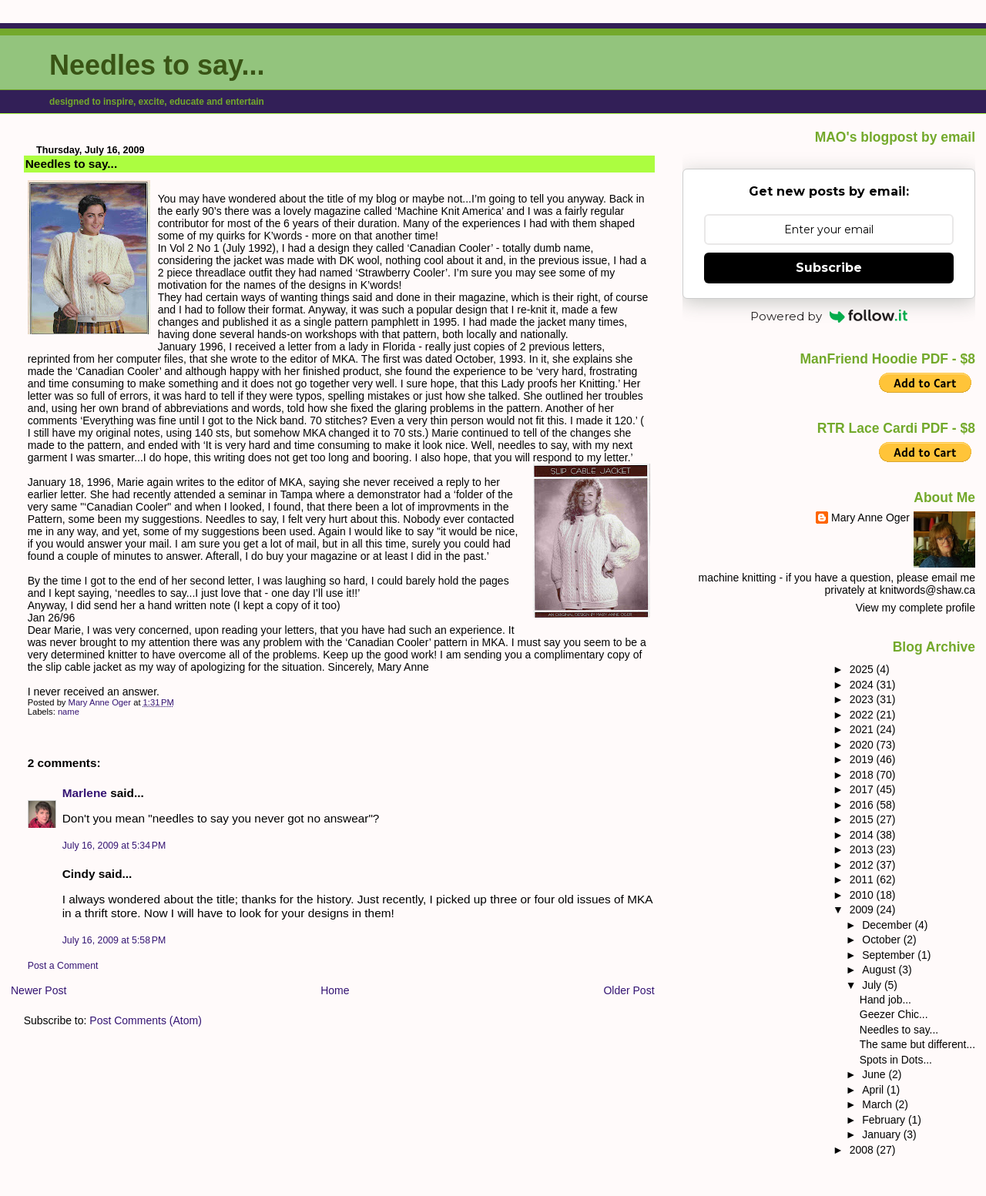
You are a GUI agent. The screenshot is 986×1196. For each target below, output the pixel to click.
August (880, 969)
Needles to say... (156, 65)
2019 (863, 759)
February (885, 1120)
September (889, 955)
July (873, 985)
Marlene (84, 792)
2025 (863, 669)
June (875, 1074)
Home (334, 990)
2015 (863, 819)
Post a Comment (63, 965)
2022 (863, 715)
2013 (863, 849)
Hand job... (885, 999)
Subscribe (829, 267)
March (878, 1104)
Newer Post (38, 990)
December (888, 925)
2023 (863, 699)
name (68, 711)
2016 (863, 805)
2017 (863, 789)
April (874, 1090)
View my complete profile (915, 607)
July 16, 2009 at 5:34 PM (114, 845)
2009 (863, 909)
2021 (863, 729)
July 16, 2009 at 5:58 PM (114, 940)
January (882, 1134)
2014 (863, 835)
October (882, 939)
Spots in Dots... (896, 1060)
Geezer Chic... (894, 1014)
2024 (863, 684)
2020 (863, 745)
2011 (863, 879)
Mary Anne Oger (870, 517)
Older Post (628, 990)
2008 (863, 1150)
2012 (863, 865)
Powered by (828, 316)
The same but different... (917, 1044)
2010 (863, 895)
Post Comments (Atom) (145, 1020)
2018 (863, 775)
